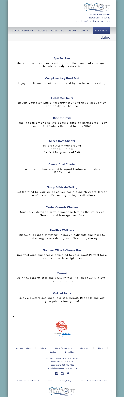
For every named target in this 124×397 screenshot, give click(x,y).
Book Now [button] (101, 30)
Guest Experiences (63, 348)
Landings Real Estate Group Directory (93, 381)
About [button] (72, 30)
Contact (53, 352)
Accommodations (23, 348)
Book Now (69, 352)
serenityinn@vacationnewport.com (92, 21)
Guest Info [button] (57, 30)
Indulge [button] (42, 30)
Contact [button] (85, 30)
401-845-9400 (68, 365)
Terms (49, 381)
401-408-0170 (67, 362)
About (100, 348)
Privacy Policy (65, 381)
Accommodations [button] (22, 30)
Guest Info (84, 348)
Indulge (43, 348)
